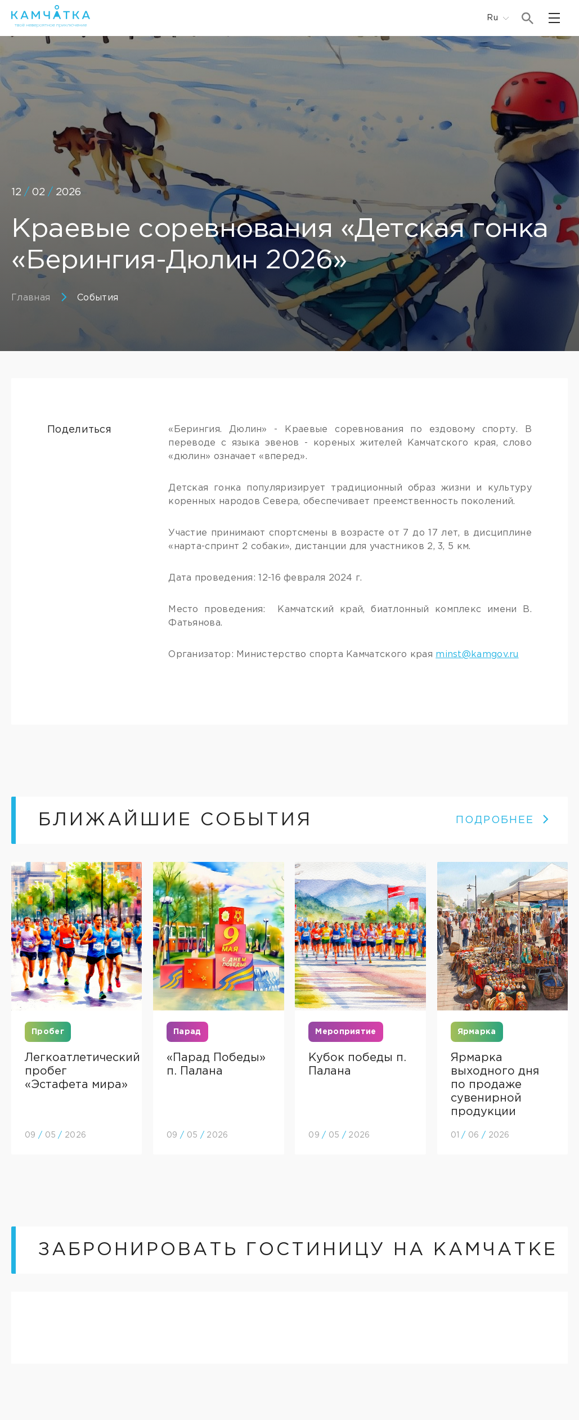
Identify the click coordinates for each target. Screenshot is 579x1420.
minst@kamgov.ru (477, 654)
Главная (30, 298)
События (97, 298)
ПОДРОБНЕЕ (503, 820)
